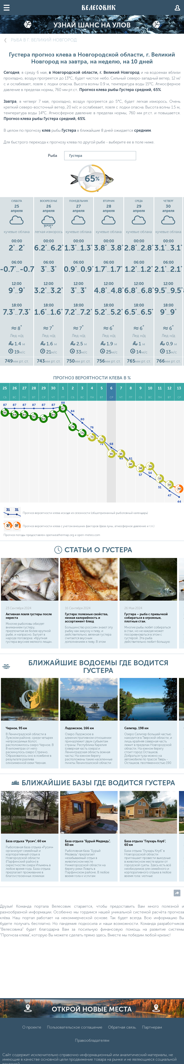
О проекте (31, 1027)
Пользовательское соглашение (74, 1027)
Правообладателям (92, 1040)
